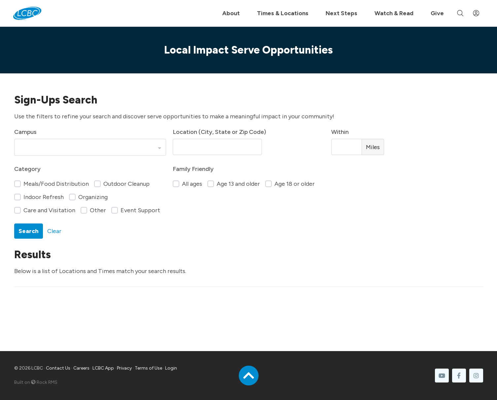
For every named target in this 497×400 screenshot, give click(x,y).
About (231, 13)
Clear (54, 231)
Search (28, 231)
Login (171, 368)
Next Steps (341, 13)
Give (437, 13)
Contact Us (58, 368)
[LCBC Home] (27, 13)
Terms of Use (148, 368)
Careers (81, 368)
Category (27, 169)
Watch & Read (393, 13)
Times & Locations (282, 13)
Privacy (124, 368)
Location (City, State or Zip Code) (219, 132)
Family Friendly (193, 169)
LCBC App (103, 368)
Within (340, 132)
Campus (25, 132)
